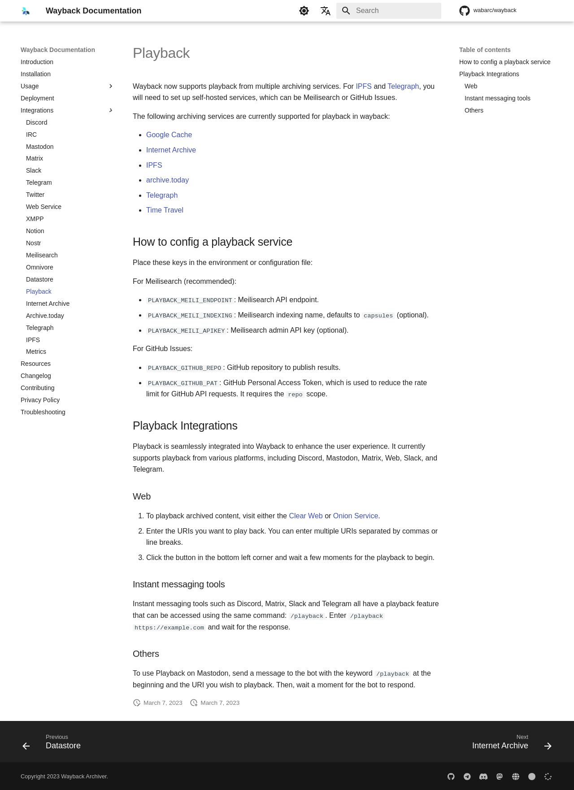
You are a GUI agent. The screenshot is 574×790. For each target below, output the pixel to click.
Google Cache (169, 135)
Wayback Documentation (58, 49)
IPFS (364, 86)
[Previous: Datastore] (54, 743)
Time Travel (164, 210)
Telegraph (403, 86)
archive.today (167, 180)
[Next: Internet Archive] (509, 743)
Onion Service (355, 515)
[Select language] (326, 11)
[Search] (388, 11)
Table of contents (485, 49)
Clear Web (305, 515)
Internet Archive (171, 150)
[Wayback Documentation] (26, 11)
